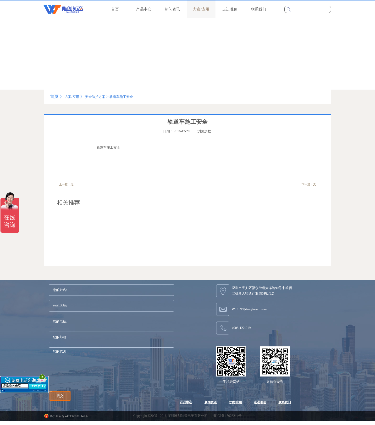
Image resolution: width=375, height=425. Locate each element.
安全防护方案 (95, 97)
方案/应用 (72, 97)
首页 (115, 9)
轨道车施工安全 (121, 97)
